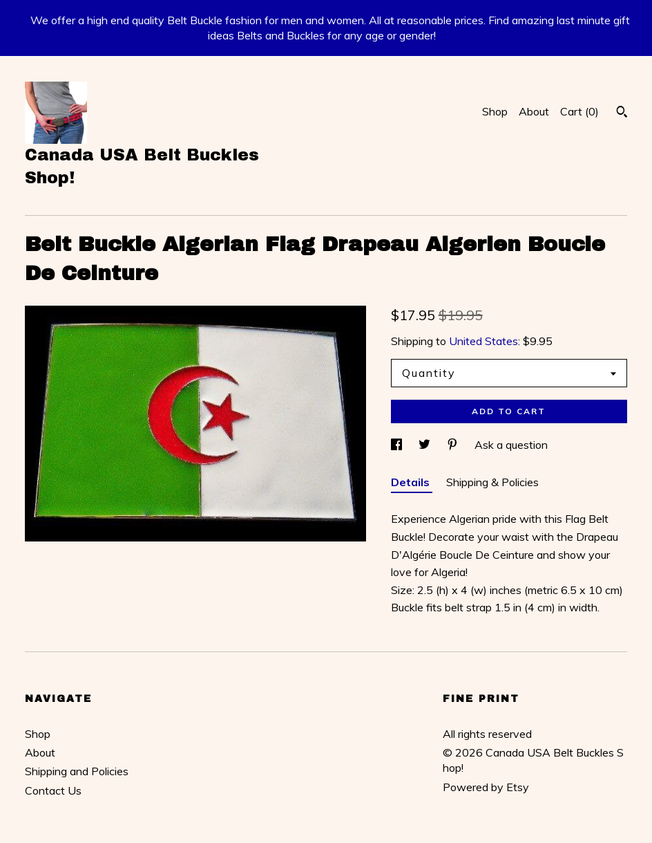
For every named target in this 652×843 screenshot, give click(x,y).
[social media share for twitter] (426, 445)
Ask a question (511, 445)
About (534, 111)
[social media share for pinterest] (454, 445)
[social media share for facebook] (398, 445)
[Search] (622, 113)
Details (411, 482)
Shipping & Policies (492, 482)
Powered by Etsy (486, 787)
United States (483, 341)
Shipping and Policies (76, 771)
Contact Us (53, 790)
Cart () (579, 111)
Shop (495, 111)
